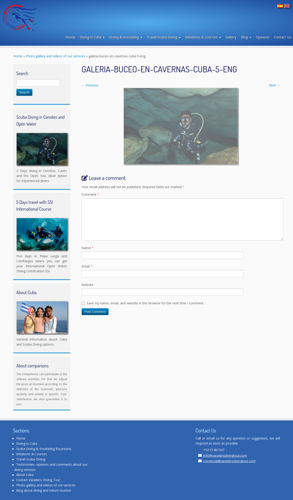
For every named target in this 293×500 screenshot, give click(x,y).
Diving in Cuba (92, 37)
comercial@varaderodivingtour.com (229, 461)
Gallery (231, 37)
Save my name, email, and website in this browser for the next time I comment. (145, 303)
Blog (246, 37)
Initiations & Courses (203, 37)
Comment (90, 194)
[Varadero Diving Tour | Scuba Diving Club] (35, 17)
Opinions (263, 37)
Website (87, 285)
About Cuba (25, 474)
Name (87, 248)
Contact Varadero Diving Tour (38, 480)
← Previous (90, 85)
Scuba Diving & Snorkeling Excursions (43, 449)
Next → (274, 85)
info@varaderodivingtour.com (225, 455)
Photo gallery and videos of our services (55, 56)
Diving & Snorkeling (125, 37)
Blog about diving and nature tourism (43, 490)
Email (87, 266)
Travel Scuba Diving (164, 37)
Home (70, 37)
